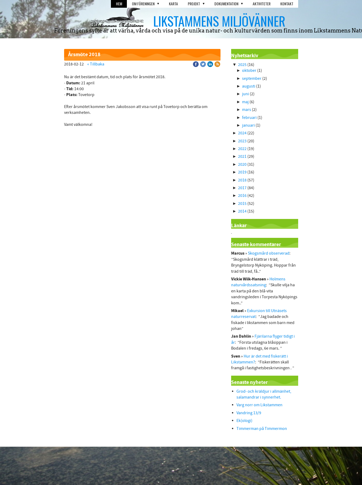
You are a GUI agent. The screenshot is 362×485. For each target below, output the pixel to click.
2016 (242, 195)
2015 (242, 203)
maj (245, 102)
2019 (242, 172)
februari (249, 117)
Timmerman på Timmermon (261, 428)
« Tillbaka (95, 64)
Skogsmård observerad (268, 253)
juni (245, 94)
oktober (249, 70)
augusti (248, 86)
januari (248, 125)
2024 (242, 133)
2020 (242, 164)
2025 (242, 64)
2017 (242, 187)
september (251, 78)
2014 (242, 211)
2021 (242, 156)
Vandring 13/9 (248, 413)
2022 (242, 148)
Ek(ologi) (244, 420)
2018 (242, 180)
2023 (242, 141)
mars (246, 109)
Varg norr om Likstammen (259, 405)
